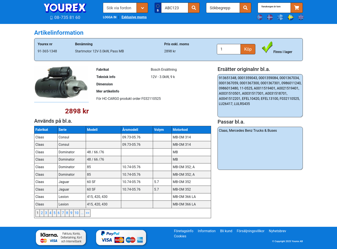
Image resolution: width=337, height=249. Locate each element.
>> (87, 213)
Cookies (180, 236)
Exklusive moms (134, 17)
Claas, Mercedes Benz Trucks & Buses (260, 148)
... (82, 213)
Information (207, 231)
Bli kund (226, 231)
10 (76, 213)
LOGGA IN (109, 17)
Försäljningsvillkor (251, 231)
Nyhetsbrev (277, 231)
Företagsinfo (183, 231)
